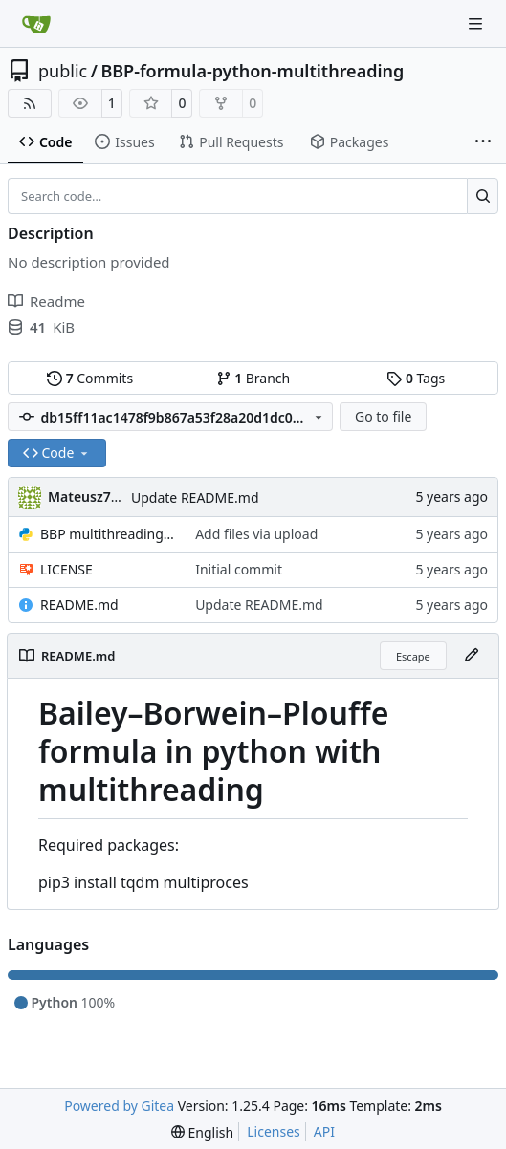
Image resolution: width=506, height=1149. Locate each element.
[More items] (483, 142)
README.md (79, 605)
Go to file (383, 416)
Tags (415, 378)
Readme (46, 301)
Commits (90, 378)
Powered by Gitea (119, 1105)
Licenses (273, 1131)
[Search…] (482, 196)
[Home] (36, 24)
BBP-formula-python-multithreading (252, 70)
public (62, 70)
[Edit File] (471, 656)
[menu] (202, 1132)
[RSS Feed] (30, 103)
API (324, 1131)
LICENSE (66, 569)
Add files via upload (256, 534)
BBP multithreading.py (108, 534)
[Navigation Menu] (477, 23)
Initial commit (238, 569)
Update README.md (195, 497)
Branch (253, 378)
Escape (413, 656)
